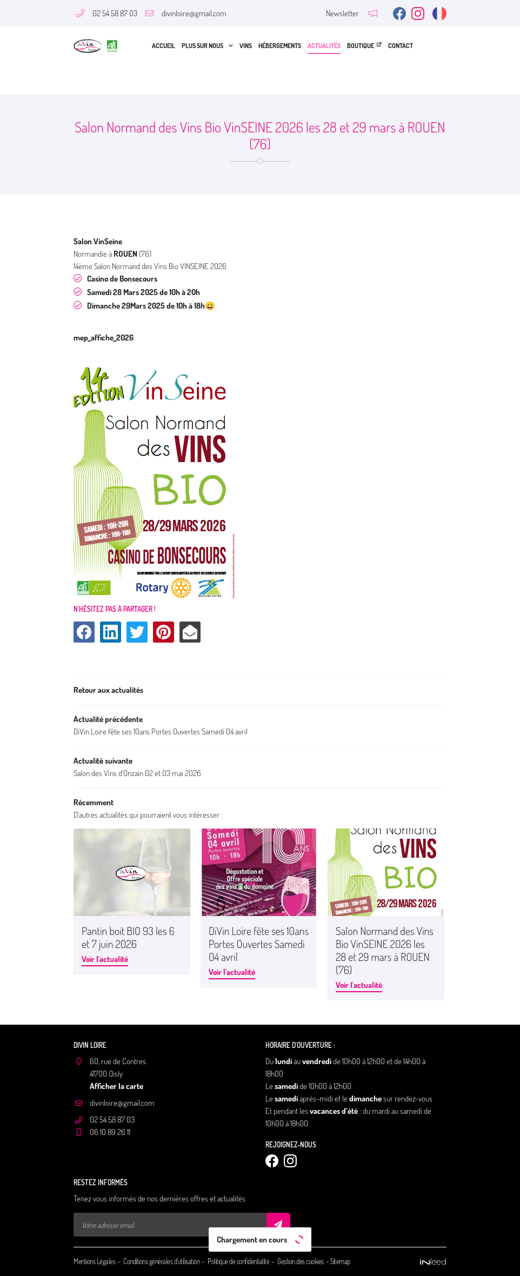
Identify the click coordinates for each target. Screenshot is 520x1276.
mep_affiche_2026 (104, 337)
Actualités (324, 46)
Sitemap (340, 1261)
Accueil (163, 46)
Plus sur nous (202, 46)
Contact (400, 46)
